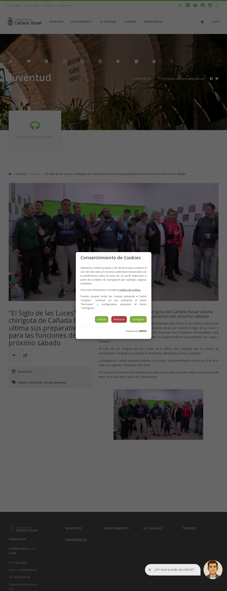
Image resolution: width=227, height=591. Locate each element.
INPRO (143, 331)
